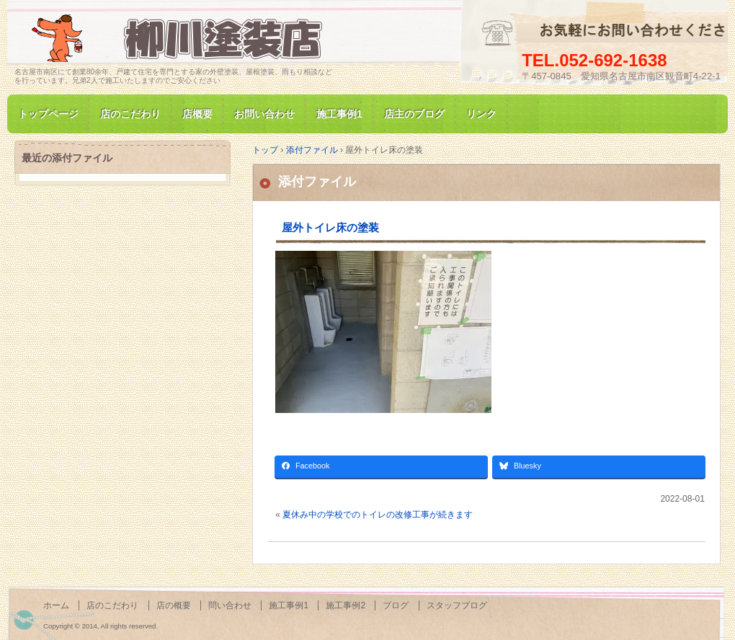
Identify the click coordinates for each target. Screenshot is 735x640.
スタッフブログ (457, 605)
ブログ (396, 605)
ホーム (56, 605)
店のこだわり (130, 114)
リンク (481, 114)
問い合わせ (229, 605)
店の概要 (173, 605)
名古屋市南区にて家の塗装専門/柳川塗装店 (180, 39)
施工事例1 (339, 114)
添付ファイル (317, 181)
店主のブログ (414, 114)
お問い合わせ (264, 114)
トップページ (48, 114)
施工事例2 (345, 605)
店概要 (197, 114)
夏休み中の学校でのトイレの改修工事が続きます (377, 515)
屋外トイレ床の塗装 (330, 227)
